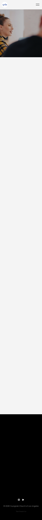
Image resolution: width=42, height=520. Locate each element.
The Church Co (21, 511)
